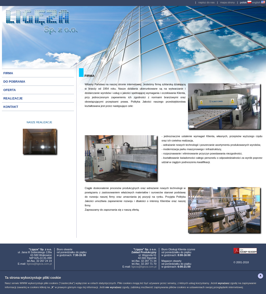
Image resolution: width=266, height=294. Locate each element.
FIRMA (8, 73)
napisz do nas (206, 2)
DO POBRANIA (14, 81)
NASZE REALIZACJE (39, 122)
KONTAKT (10, 107)
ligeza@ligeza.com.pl (39, 263)
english (258, 2)
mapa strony (227, 2)
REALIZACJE (13, 98)
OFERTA (9, 90)
